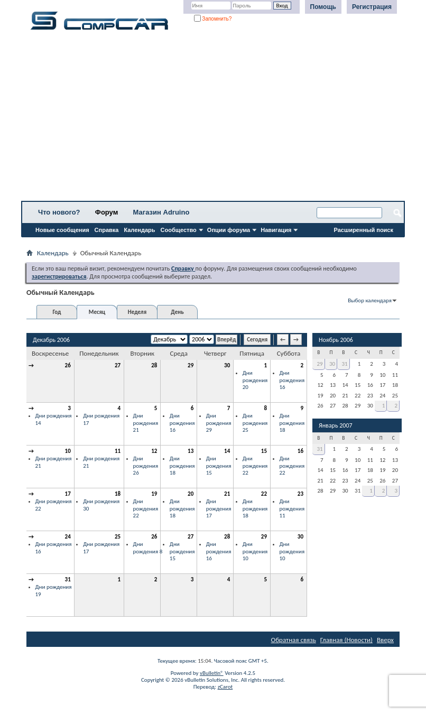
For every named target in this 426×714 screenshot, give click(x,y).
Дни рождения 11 (292, 508)
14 (227, 451)
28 (154, 365)
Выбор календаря (370, 300)
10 (68, 451)
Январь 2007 (336, 425)
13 (190, 451)
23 (300, 493)
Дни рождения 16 (292, 380)
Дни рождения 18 (292, 422)
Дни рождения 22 (255, 465)
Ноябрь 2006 (336, 340)
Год (56, 312)
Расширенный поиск (363, 230)
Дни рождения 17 (218, 508)
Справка (107, 230)
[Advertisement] (213, 119)
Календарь (139, 230)
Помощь (323, 7)
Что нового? (59, 212)
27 (118, 365)
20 (190, 493)
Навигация (276, 230)
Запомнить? (213, 19)
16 (300, 451)
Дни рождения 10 (255, 551)
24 (68, 536)
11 (118, 451)
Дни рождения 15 (218, 465)
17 (68, 493)
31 (68, 579)
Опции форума (228, 230)
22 (264, 493)
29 (190, 365)
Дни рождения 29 (218, 422)
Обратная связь (293, 640)
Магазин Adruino (161, 212)
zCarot (225, 686)
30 (227, 365)
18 (118, 493)
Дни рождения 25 (255, 422)
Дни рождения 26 (146, 465)
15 (264, 451)
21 (227, 493)
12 (154, 451)
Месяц (97, 312)
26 (68, 365)
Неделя (137, 312)
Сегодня (257, 339)
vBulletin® (212, 673)
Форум (106, 212)
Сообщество (179, 230)
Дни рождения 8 (148, 548)
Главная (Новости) (346, 640)
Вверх (385, 640)
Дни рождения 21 (146, 422)
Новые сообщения (62, 230)
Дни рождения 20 (255, 380)
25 (118, 536)
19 (154, 493)
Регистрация (372, 7)
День (177, 312)
